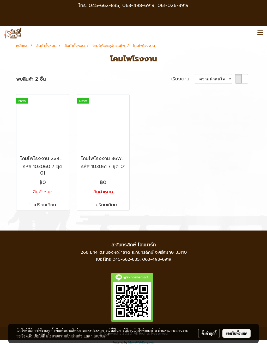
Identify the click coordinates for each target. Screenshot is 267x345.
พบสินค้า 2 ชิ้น (31, 79)
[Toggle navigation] (260, 33)
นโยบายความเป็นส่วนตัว (64, 336)
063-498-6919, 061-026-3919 (155, 5)
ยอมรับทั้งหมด (236, 333)
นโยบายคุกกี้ (100, 336)
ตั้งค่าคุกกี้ (209, 333)
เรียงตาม (183, 78)
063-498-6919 (156, 259)
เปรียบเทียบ (45, 204)
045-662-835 (104, 5)
